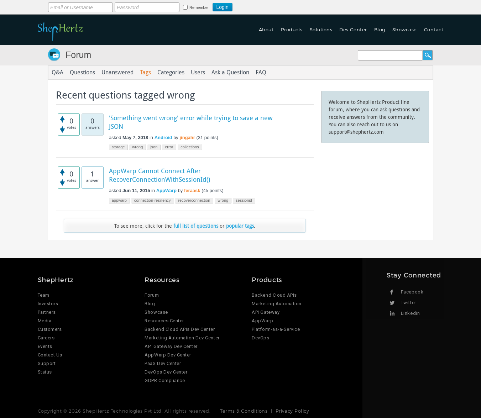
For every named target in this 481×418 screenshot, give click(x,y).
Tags (145, 72)
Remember (199, 7)
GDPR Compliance (165, 380)
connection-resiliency (152, 200)
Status (45, 372)
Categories (170, 72)
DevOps (260, 337)
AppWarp (166, 190)
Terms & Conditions (243, 411)
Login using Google (250, 6)
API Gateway (265, 312)
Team (43, 295)
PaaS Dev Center (163, 363)
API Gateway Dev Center (171, 346)
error (169, 147)
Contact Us (50, 355)
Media (45, 320)
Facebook (412, 292)
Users (198, 72)
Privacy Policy (292, 411)
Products (292, 29)
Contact (434, 29)
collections (190, 147)
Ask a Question (230, 72)
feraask (192, 190)
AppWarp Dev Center (168, 355)
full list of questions (195, 225)
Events (45, 346)
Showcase (404, 29)
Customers (50, 329)
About (266, 29)
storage (118, 147)
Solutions (321, 29)
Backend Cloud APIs (274, 295)
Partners (47, 312)
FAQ (261, 72)
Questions (82, 72)
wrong (137, 147)
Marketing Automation (276, 303)
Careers (46, 337)
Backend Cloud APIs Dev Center (180, 329)
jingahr (187, 137)
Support (47, 363)
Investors (48, 303)
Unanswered (117, 72)
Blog (379, 29)
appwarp (119, 200)
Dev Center (353, 29)
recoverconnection (194, 200)
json (153, 147)
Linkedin (410, 313)
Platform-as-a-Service (276, 329)
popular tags (240, 225)
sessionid (244, 200)
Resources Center (164, 320)
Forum (78, 55)
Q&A (57, 72)
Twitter (408, 302)
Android (163, 137)
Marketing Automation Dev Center (182, 337)
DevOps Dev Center (166, 372)
